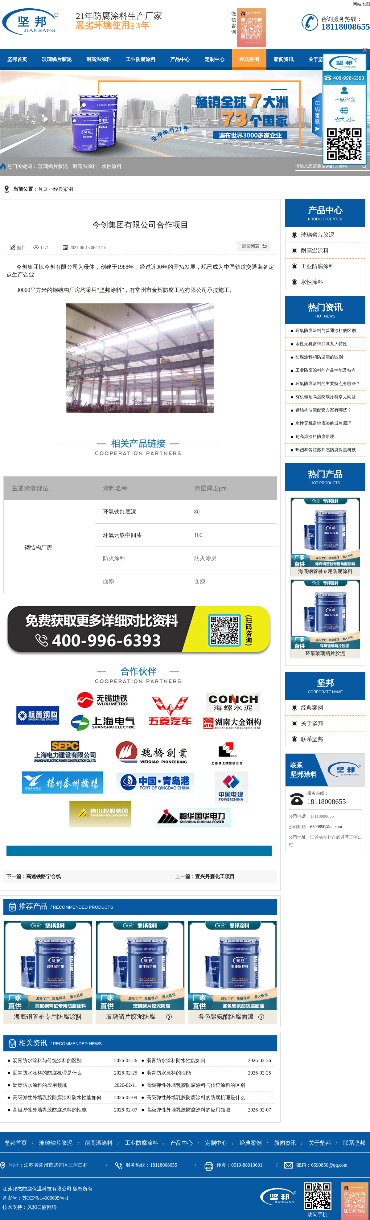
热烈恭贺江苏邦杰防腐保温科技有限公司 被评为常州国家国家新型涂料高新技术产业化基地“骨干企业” (328, 452)
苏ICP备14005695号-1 (45, 1198)
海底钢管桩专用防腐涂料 (48, 1016)
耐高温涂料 (98, 59)
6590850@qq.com (326, 827)
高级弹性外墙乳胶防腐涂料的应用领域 (188, 1109)
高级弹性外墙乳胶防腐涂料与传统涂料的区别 (195, 1085)
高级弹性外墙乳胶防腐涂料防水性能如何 (57, 1097)
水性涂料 (111, 166)
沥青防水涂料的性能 (168, 1072)
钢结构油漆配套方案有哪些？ (323, 410)
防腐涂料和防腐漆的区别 (319, 357)
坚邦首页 (17, 59)
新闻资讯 (284, 59)
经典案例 (249, 59)
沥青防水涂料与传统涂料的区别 (47, 1060)
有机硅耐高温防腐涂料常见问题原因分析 (327, 399)
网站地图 (361, 4)
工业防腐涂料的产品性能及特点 (325, 370)
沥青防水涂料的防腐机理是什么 (47, 1072)
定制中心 (214, 59)
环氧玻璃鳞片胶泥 (325, 653)
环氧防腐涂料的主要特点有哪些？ (327, 383)
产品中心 (180, 59)
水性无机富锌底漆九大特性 (321, 344)
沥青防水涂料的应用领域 (40, 1085)
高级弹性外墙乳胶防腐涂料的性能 (50, 1109)
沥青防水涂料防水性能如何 (176, 1060)
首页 (43, 189)
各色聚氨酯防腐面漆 (226, 1016)
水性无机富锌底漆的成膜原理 (323, 423)
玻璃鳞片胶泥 (57, 59)
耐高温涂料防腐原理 (314, 436)
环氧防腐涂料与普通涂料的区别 (325, 330)
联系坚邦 (312, 739)
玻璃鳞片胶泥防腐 (130, 1016)
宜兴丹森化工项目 (215, 876)
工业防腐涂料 (140, 59)
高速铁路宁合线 (43, 876)
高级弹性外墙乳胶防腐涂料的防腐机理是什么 (195, 1097)
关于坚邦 (312, 723)
